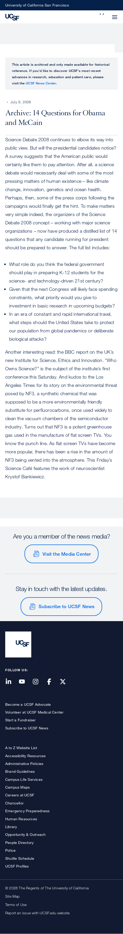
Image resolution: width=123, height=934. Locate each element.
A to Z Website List (21, 747)
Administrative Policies (24, 763)
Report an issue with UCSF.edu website (37, 913)
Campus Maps (17, 787)
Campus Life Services (23, 779)
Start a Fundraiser (20, 720)
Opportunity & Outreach (25, 834)
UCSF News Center (41, 83)
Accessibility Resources (25, 756)
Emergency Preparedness (27, 811)
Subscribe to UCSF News (66, 606)
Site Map (12, 896)
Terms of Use (16, 904)
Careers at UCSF (19, 795)
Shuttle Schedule (19, 858)
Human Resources (21, 819)
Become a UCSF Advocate (28, 704)
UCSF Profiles (17, 866)
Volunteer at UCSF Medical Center (34, 712)
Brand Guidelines (20, 771)
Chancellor (14, 803)
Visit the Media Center (66, 554)
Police (10, 850)
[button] (102, 14)
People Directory (19, 842)
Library (11, 826)
